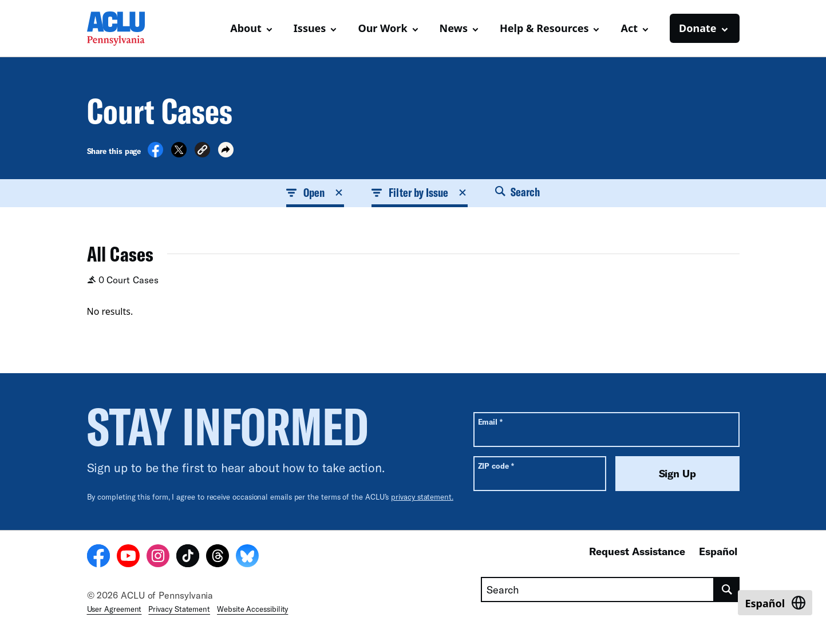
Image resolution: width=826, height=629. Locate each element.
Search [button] (517, 191)
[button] (202, 151)
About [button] (246, 28)
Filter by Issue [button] (419, 192)
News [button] (454, 28)
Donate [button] (697, 28)
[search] (726, 589)
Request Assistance (637, 551)
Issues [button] (310, 28)
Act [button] (629, 28)
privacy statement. (422, 496)
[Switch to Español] (775, 602)
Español (718, 551)
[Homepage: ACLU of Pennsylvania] (127, 28)
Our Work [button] (382, 28)
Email (490, 421)
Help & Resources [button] (544, 28)
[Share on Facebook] (155, 154)
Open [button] (315, 192)
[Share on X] (179, 154)
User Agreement (114, 609)
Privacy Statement (179, 609)
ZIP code (496, 465)
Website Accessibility (252, 609)
